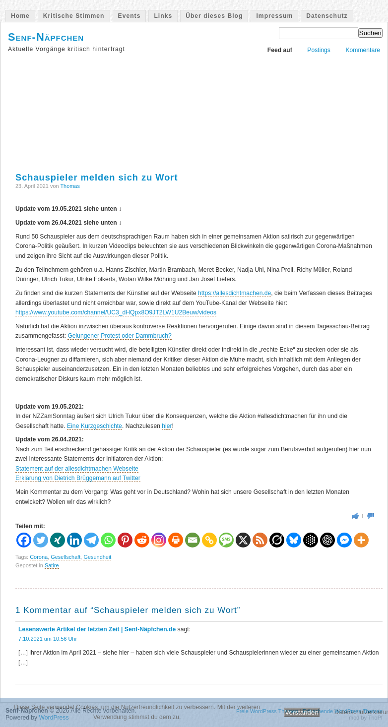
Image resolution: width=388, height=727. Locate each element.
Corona (39, 557)
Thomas (70, 186)
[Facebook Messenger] (344, 540)
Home (20, 15)
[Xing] (57, 540)
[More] (361, 540)
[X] (243, 540)
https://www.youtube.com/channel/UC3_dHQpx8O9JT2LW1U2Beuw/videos (115, 312)
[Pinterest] (125, 540)
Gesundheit (97, 557)
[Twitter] (40, 540)
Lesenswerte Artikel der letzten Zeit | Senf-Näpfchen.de (97, 629)
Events (129, 15)
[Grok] (276, 540)
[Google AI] (310, 540)
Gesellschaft (65, 557)
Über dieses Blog (214, 15)
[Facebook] (23, 540)
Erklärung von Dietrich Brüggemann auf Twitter (77, 478)
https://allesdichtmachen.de (234, 293)
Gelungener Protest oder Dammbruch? (119, 335)
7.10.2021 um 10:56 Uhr (47, 639)
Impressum (274, 15)
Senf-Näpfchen (46, 37)
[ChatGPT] (327, 540)
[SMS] (226, 540)
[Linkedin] (74, 540)
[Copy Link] (209, 540)
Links (163, 15)
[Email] (192, 540)
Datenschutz (326, 15)
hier (167, 426)
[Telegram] (91, 540)
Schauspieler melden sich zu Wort (96, 177)
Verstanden (301, 712)
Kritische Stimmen (74, 15)
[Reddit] (141, 540)
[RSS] (260, 540)
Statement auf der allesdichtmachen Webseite (76, 468)
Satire (52, 565)
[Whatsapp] (108, 540)
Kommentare (362, 50)
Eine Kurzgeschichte (94, 426)
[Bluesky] (293, 540)
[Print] (175, 540)
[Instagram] (158, 540)
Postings (318, 50)
